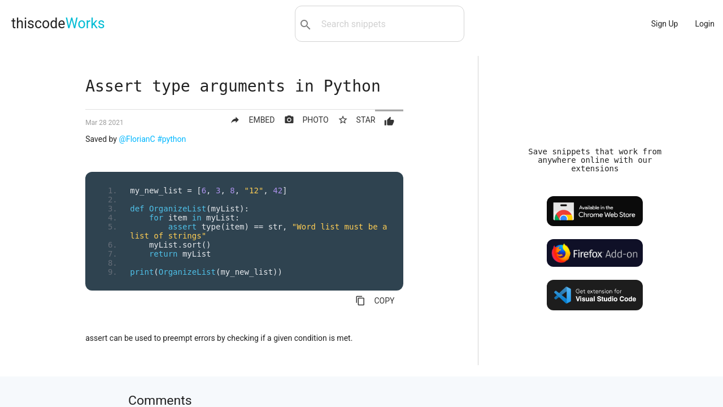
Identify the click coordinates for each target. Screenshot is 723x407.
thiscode (58, 23)
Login (705, 23)
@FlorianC (137, 139)
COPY (374, 301)
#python (171, 139)
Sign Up (664, 23)
